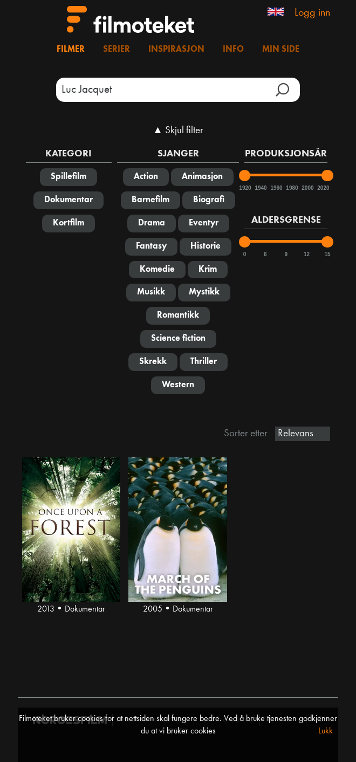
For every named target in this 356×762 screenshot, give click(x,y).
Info (233, 49)
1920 (244, 188)
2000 (307, 188)
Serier (116, 49)
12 (307, 254)
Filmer (71, 49)
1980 (291, 188)
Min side (280, 49)
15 (327, 254)
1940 (260, 188)
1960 (275, 188)
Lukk (325, 731)
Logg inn (312, 13)
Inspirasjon (176, 49)
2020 (322, 188)
